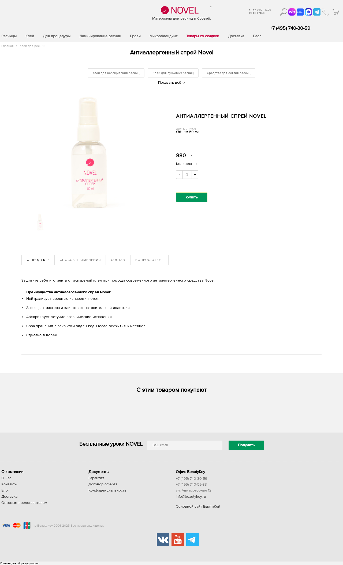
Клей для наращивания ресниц (116, 73)
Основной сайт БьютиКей (198, 506)
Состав (118, 260)
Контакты (9, 484)
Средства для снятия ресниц (229, 73)
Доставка (9, 496)
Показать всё (169, 82)
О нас (6, 478)
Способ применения (80, 260)
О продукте (38, 260)
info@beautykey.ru (191, 496)
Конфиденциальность (107, 490)
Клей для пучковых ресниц (173, 73)
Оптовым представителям (24, 502)
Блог (5, 490)
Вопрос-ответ (149, 260)
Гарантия (96, 478)
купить (192, 197)
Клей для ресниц (32, 46)
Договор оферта (102, 484)
